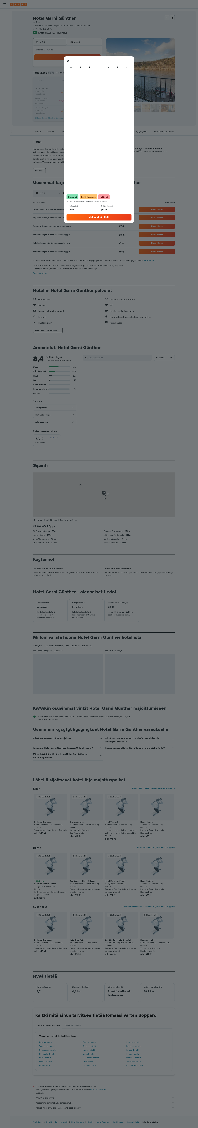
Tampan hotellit (132, 1050)
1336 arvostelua (59, 32)
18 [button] (61, 87)
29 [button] (88, 94)
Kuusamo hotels (89, 1065)
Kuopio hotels (45, 1065)
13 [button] (74, 81)
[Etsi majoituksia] (4, 18)
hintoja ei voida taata (98, 1090)
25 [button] (61, 94)
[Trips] (4, 57)
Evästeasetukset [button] (40, 273)
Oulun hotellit (45, 1057)
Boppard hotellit (133, 1122)
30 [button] (94, 94)
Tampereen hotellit (47, 1046)
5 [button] (67, 74)
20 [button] (74, 87)
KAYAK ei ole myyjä (105, 1097)
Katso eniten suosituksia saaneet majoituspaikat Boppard (148, 906)
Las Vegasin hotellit (91, 1057)
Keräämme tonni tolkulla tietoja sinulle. (105, 1102)
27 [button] (74, 94)
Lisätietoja (149, 260)
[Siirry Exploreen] (4, 38)
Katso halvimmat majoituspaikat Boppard (156, 847)
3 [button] (54, 74)
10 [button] (54, 81)
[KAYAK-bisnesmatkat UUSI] (4, 50)
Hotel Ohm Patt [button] (76, 940)
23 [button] (94, 87)
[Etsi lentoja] (4, 13)
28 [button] (81, 94)
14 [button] (81, 81)
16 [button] (94, 81)
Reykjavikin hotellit (47, 1054)
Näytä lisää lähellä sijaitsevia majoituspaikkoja (153, 788)
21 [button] (81, 87)
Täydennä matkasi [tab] (73, 1025)
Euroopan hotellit (61, 1122)
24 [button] (54, 94)
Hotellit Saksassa (77, 1122)
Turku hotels (88, 1061)
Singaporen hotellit (47, 1050)
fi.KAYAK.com (38, 1122)
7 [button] (81, 74)
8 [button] (87, 74)
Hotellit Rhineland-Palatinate (98, 1122)
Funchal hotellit (45, 1042)
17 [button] (54, 87)
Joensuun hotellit (133, 1046)
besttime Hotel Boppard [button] (45, 883)
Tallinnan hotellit (90, 1042)
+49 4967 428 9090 (42, 28)
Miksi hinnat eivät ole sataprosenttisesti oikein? (105, 1107)
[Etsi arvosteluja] (119, 358)
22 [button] (88, 87)
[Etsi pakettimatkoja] (4, 30)
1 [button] (87, 67)
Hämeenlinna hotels (134, 1065)
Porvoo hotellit (132, 1054)
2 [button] (94, 67)
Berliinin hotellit (89, 1046)
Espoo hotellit (88, 1054)
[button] (5, 4)
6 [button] (74, 74)
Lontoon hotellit (133, 1042)
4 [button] (61, 74)
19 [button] (68, 87)
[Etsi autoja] (4, 24)
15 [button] (88, 81)
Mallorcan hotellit (133, 1057)
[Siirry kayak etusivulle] (18, 4)
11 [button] (61, 81)
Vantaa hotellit (89, 1050)
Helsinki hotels (45, 1061)
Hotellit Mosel (118, 1122)
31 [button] (54, 101)
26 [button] (68, 94)
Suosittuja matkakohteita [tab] (48, 1025)
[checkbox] (47, 440)
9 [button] (94, 74)
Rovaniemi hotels (133, 1061)
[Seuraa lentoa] (4, 44)
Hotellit (49, 1122)
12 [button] (68, 81)
